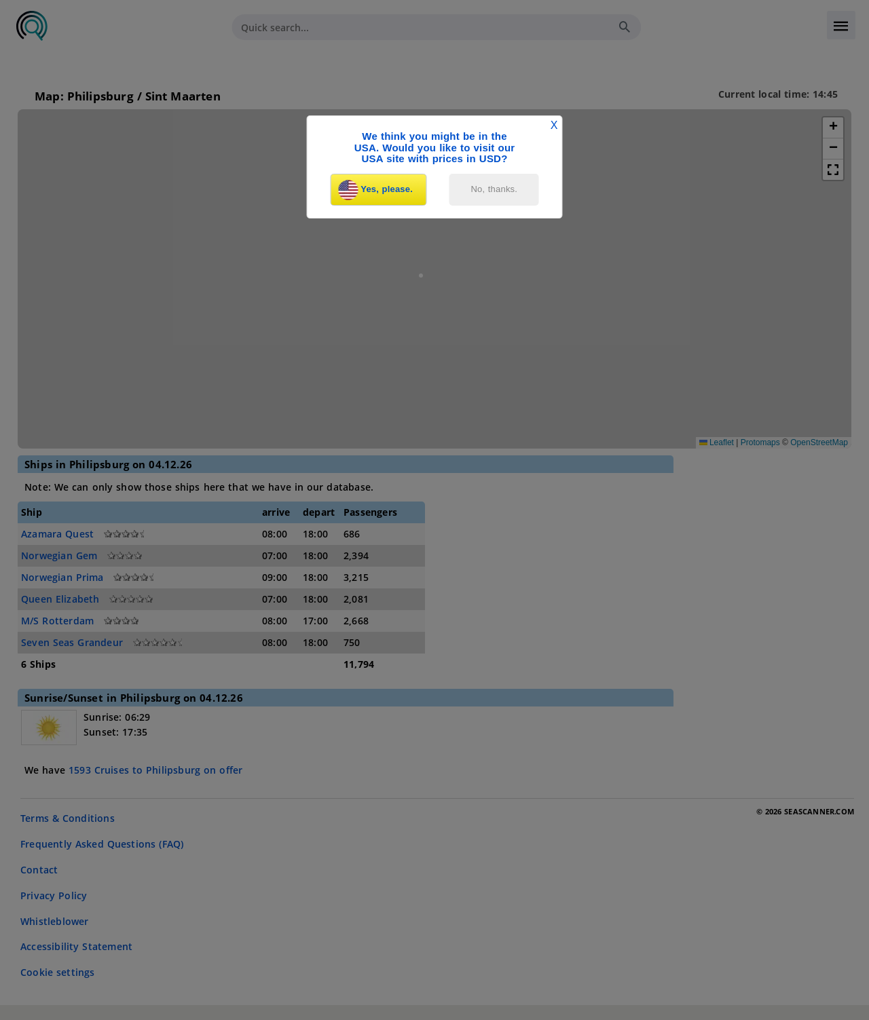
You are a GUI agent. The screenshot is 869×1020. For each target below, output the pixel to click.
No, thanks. (494, 189)
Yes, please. (375, 190)
